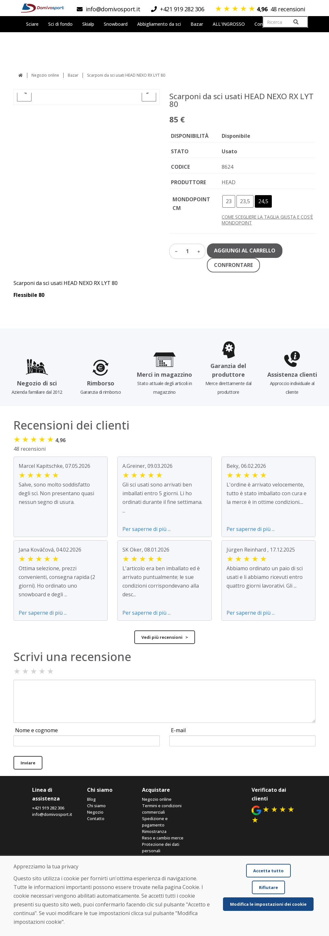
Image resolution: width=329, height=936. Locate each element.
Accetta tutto (268, 871)
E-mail (178, 730)
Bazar (73, 75)
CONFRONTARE (233, 265)
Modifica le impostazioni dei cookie (268, 904)
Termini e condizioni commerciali (162, 809)
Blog (91, 799)
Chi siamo (96, 805)
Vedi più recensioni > (164, 637)
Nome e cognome (36, 730)
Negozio (95, 812)
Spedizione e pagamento (155, 822)
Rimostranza (154, 831)
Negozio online (45, 75)
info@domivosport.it (52, 814)
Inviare (28, 763)
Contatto (95, 818)
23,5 (245, 201)
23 (229, 201)
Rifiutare (268, 887)
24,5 (263, 201)
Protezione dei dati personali (160, 847)
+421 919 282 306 (48, 808)
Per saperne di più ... (146, 529)
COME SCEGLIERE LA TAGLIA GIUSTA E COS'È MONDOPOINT (267, 220)
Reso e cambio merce (162, 838)
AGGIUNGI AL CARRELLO (244, 250)
